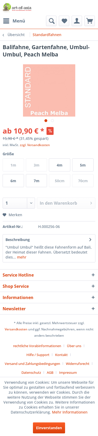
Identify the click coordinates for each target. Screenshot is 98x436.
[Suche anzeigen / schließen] (51, 21)
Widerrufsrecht (77, 363)
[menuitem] (14, 21)
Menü (14, 20)
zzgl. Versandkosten (35, 145)
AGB (50, 372)
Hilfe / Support (37, 354)
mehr (21, 257)
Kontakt (61, 354)
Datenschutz (31, 372)
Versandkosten (16, 329)
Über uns (74, 345)
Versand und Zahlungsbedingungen (32, 363)
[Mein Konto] (77, 21)
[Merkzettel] (64, 21)
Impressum (68, 372)
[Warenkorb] (89, 21)
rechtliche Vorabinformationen (37, 345)
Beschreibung (17, 239)
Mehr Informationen (70, 412)
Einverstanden (49, 427)
